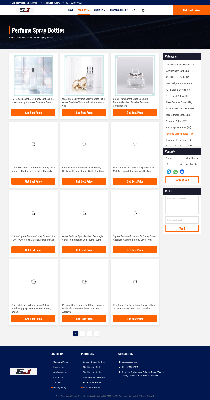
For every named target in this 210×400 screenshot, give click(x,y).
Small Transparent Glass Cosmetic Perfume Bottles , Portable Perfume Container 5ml (130, 102)
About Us (99, 10)
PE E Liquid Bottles (114, 388)
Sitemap (68, 382)
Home (70, 10)
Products (84, 10)
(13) (178, 140)
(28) (178, 102)
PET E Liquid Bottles (115, 382)
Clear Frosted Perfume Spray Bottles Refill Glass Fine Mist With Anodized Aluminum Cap (83, 102)
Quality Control (72, 372)
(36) (179, 64)
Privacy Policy (71, 388)
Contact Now (182, 180)
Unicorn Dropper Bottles (116, 362)
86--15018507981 (72, 3)
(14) (179, 133)
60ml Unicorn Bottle (115, 367)
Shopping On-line (118, 10)
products (21, 38)
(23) (177, 77)
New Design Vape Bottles (117, 377)
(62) (180, 108)
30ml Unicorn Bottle (115, 372)
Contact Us (70, 377)
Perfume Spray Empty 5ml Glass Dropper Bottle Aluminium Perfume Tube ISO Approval (83, 308)
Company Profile (72, 362)
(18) (177, 96)
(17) (178, 127)
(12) (180, 83)
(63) (177, 89)
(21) (176, 121)
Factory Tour (70, 367)
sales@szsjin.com (50, 3)
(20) (177, 71)
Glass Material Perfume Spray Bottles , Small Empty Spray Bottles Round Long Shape (31, 308)
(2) (177, 115)
